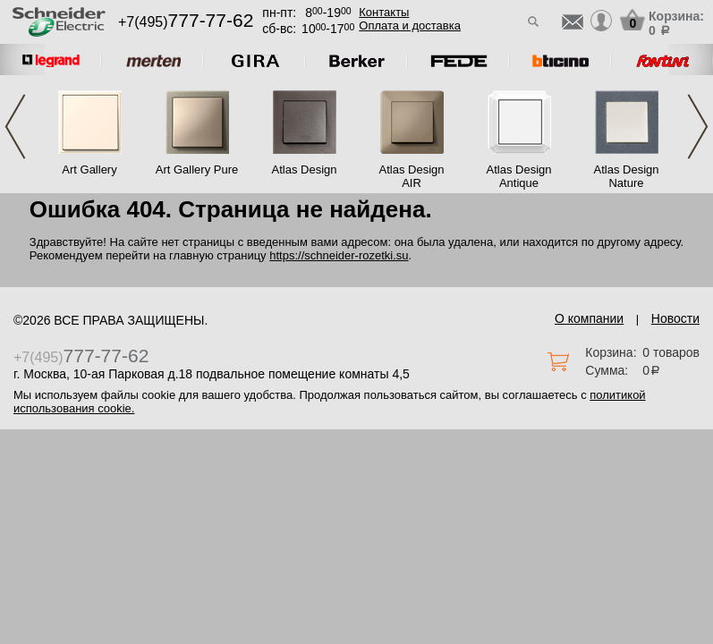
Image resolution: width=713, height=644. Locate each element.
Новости (675, 318)
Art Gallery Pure (197, 169)
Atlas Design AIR (412, 176)
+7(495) (185, 22)
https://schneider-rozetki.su (338, 255)
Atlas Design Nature (626, 176)
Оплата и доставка (410, 25)
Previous (15, 126)
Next (698, 126)
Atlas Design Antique (519, 176)
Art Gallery (89, 169)
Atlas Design (304, 169)
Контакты (384, 12)
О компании (589, 318)
